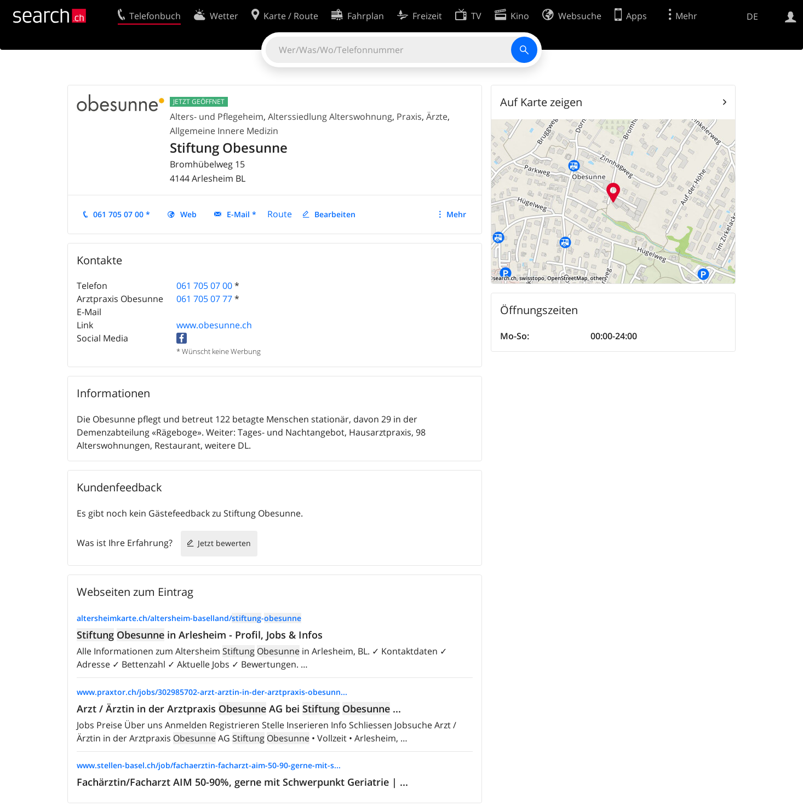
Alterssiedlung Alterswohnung (330, 117)
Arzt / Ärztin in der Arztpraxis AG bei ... (239, 708)
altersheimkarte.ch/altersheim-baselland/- (189, 618)
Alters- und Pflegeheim (216, 117)
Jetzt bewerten (224, 543)
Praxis (409, 117)
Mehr (456, 214)
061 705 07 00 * (121, 214)
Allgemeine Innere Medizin (224, 131)
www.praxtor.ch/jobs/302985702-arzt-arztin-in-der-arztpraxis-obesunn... (212, 692)
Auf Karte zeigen (541, 102)
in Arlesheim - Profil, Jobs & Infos (200, 634)
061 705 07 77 (204, 299)
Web (188, 214)
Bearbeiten (334, 214)
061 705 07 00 (204, 286)
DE (752, 16)
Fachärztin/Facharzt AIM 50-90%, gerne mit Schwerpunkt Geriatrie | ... (242, 781)
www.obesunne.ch (214, 325)
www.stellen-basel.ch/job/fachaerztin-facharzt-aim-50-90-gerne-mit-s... (209, 765)
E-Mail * (241, 214)
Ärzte (437, 117)
